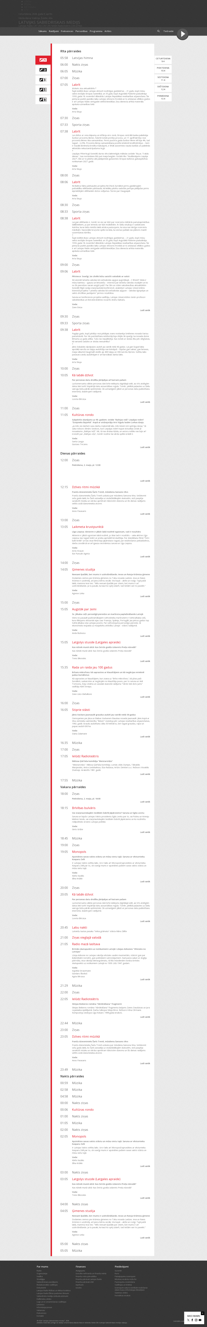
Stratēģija (41, 1276)
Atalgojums (80, 1268)
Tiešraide (168, 31)
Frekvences (67, 31)
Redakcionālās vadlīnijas (47, 1282)
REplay (27, 4)
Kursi (117, 1271)
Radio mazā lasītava (86, 941)
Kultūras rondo (83, 415)
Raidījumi (54, 31)
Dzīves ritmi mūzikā (86, 487)
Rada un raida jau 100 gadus (92, 667)
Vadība (40, 1273)
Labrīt (76, 85)
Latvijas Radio (26, 25)
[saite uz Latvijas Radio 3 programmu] (43, 80)
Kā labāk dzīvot (82, 375)
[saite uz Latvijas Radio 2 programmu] (43, 70)
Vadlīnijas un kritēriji (123, 1282)
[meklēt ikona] (158, 31)
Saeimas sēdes (121, 1290)
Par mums (42, 1263)
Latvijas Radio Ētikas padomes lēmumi (53, 1290)
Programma (96, 31)
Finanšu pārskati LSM (85, 1279)
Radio (39, 1268)
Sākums (42, 31)
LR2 (40, 25)
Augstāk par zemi (84, 609)
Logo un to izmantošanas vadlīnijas (51, 1299)
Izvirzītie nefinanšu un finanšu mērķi (91, 1271)
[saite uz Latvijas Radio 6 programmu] (43, 99)
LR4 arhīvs (76, 25)
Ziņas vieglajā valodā (86, 935)
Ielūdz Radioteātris (85, 753)
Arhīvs (108, 31)
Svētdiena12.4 (164, 88)
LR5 (49, 25)
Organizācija (42, 1271)
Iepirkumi (79, 1282)
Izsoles (79, 1285)
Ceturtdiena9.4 (164, 60)
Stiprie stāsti (81, 707)
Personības (82, 31)
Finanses (81, 1263)
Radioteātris (64, 25)
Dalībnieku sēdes (44, 1296)
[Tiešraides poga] (182, 34)
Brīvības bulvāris (83, 805)
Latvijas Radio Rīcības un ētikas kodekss (54, 1288)
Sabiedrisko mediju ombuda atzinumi (52, 1293)
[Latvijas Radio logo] (27, 31)
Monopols (79, 849)
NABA (54, 25)
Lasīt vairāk (146, 310)
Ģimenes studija (83, 569)
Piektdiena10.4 (164, 69)
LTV (26, 9)
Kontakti (40, 1313)
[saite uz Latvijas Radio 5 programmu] (43, 89)
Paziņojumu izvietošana (125, 1279)
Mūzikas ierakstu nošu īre (125, 1276)
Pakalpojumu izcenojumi (125, 1273)
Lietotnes (40, 1302)
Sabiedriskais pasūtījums (47, 1279)
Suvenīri (118, 1268)
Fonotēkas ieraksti (122, 1293)
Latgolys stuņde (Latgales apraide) (96, 642)
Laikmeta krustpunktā (87, 527)
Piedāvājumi (122, 1263)
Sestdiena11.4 (164, 78)
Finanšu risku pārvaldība (86, 1273)
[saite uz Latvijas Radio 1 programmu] (43, 60)
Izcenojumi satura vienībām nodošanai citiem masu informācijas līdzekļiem (131, 1286)
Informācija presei (44, 1305)
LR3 (44, 25)
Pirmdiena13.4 (164, 97)
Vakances (41, 1307)
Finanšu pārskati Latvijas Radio (89, 1276)
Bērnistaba (30, 7)
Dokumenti (41, 1285)
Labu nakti (79, 925)
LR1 (35, 25)
